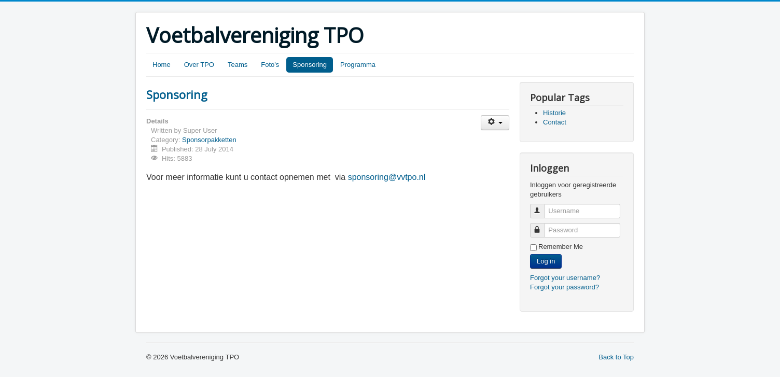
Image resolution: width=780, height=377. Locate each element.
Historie (554, 113)
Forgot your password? (564, 287)
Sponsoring (309, 64)
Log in (546, 261)
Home (161, 64)
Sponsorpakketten (209, 140)
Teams (237, 64)
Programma (357, 64)
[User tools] (495, 122)
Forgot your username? (565, 278)
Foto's (270, 64)
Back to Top (616, 357)
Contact (554, 122)
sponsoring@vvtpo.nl (387, 177)
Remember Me (560, 246)
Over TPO (199, 64)
